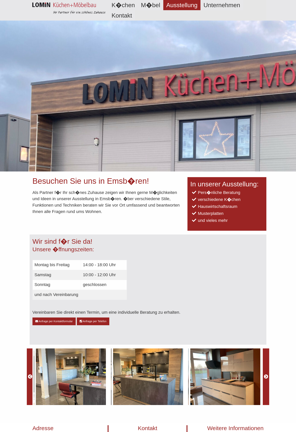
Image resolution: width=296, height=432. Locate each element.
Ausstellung (181, 5)
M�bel (150, 5)
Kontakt (122, 15)
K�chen (123, 5)
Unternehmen (222, 5)
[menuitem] (123, 5)
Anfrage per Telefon (93, 321)
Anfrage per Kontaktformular (54, 321)
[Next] (266, 376)
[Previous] (30, 376)
